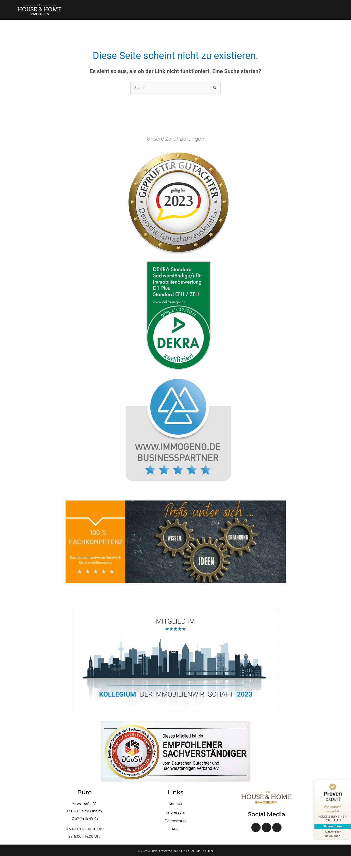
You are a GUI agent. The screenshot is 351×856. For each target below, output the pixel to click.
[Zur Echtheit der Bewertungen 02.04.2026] (332, 834)
